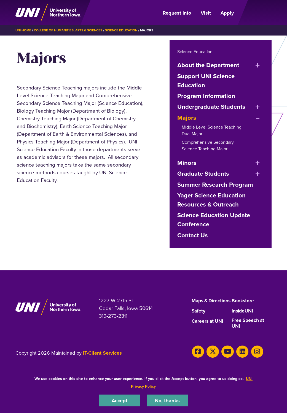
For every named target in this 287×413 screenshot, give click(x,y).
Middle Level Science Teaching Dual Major (212, 130)
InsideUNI (243, 316)
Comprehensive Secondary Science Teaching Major (208, 145)
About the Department (208, 65)
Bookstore (243, 301)
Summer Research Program (215, 184)
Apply (227, 13)
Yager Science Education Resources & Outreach (211, 200)
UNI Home (23, 30)
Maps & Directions (203, 303)
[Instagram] (253, 357)
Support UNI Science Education (206, 80)
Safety (199, 316)
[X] (211, 357)
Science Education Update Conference (213, 220)
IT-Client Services (102, 359)
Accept (119, 400)
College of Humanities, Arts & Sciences (69, 30)
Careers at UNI (208, 327)
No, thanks (167, 400)
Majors (186, 117)
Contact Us (192, 235)
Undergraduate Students (211, 106)
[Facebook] (197, 357)
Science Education (123, 30)
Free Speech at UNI (248, 329)
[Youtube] (225, 357)
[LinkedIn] (239, 357)
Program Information (206, 95)
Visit (206, 13)
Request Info (177, 13)
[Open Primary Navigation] (256, 12)
